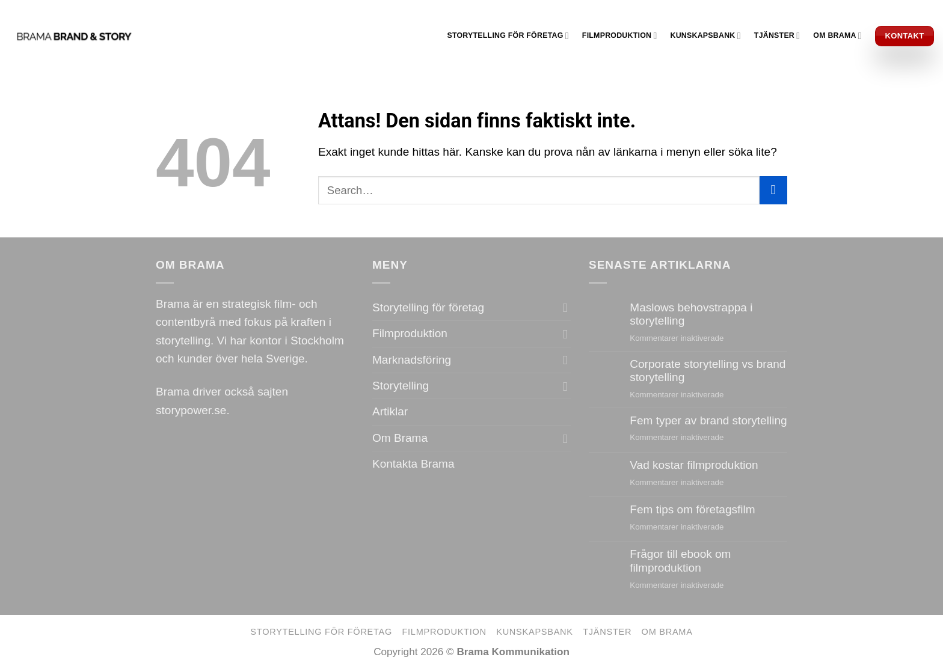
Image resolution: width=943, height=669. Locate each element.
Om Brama (837, 35)
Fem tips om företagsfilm (692, 509)
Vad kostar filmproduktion (694, 465)
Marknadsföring (411, 359)
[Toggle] (565, 308)
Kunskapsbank (706, 35)
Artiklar (390, 411)
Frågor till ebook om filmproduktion (680, 561)
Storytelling (400, 385)
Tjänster (777, 35)
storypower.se (191, 410)
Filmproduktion (619, 35)
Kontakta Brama (413, 463)
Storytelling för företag (507, 35)
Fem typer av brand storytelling (708, 420)
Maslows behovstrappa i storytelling (691, 314)
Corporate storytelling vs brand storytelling (707, 371)
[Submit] (773, 190)
